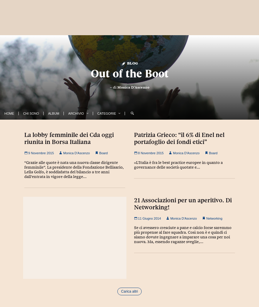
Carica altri (129, 291)
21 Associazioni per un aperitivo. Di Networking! (183, 203)
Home (9, 113)
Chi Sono (31, 113)
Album (53, 113)
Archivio (76, 113)
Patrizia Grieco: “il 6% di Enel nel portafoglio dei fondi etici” (179, 138)
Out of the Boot (130, 73)
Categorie (106, 113)
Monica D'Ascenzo (133, 87)
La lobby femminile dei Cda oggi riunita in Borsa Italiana (69, 138)
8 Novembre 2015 (149, 153)
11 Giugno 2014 (147, 218)
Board (103, 153)
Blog (129, 63)
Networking (214, 218)
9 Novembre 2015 (39, 153)
